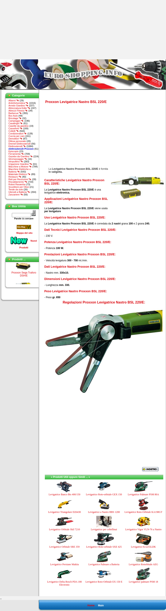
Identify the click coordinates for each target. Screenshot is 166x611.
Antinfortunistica (18, 103)
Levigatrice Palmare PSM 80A (143, 494)
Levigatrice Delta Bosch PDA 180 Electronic (64, 583)
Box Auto (13, 115)
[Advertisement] (35, 29)
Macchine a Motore (20, 166)
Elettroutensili (17, 146)
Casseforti (15, 128)
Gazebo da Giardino (20, 156)
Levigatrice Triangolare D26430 (64, 512)
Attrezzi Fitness (18, 110)
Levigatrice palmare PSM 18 (143, 581)
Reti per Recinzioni (19, 179)
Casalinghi (15, 123)
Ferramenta (16, 154)
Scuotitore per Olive (18, 187)
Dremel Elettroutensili (19, 143)
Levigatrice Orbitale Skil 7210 (64, 529)
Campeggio (16, 121)
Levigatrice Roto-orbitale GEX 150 (104, 494)
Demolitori (15, 138)
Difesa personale (17, 141)
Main (101, 605)
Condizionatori (17, 133)
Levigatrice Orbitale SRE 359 (64, 546)
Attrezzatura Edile (19, 108)
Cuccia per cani (16, 136)
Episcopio (13, 151)
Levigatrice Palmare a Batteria (103, 564)
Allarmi (13, 100)
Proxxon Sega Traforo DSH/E (23, 275)
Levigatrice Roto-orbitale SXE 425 (104, 546)
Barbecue (15, 113)
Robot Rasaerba (16, 184)
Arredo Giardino (18, 105)
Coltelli (13, 131)
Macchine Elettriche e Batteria (19, 170)
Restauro (14, 176)
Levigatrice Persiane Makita (64, 564)
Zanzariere (15, 194)
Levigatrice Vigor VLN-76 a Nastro (143, 529)
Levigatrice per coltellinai (104, 529)
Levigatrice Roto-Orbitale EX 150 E (103, 581)
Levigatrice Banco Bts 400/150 (64, 494)
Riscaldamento (17, 182)
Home (90, 605)
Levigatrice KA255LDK (143, 546)
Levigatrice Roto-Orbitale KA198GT (143, 512)
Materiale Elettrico (19, 174)
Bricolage (15, 118)
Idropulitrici (15, 161)
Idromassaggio (17, 159)
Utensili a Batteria (19, 192)
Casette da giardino (18, 126)
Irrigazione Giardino (20, 164)
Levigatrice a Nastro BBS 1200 (104, 512)
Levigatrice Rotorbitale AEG (143, 564)
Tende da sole (15, 189)
